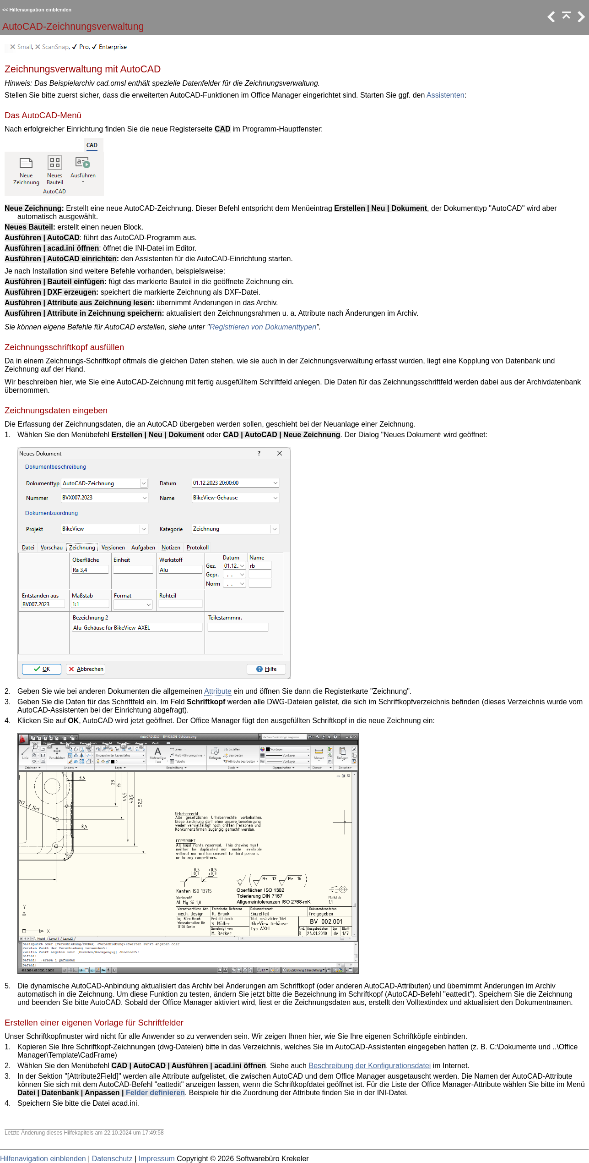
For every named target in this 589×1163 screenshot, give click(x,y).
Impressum (157, 1159)
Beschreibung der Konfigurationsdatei (369, 1066)
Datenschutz (112, 1159)
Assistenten (446, 95)
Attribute (218, 691)
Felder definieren (155, 1093)
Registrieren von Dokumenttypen (263, 327)
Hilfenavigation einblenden (40, 9)
